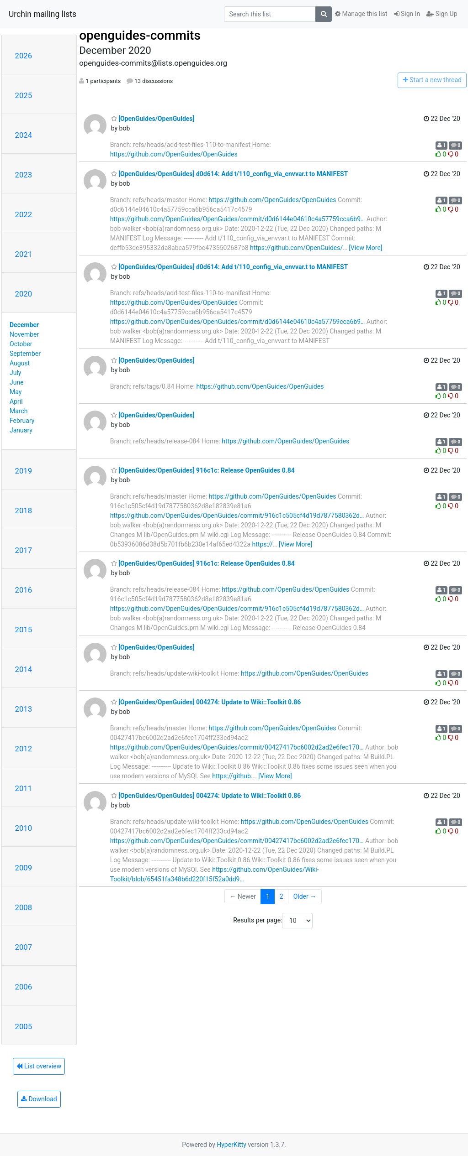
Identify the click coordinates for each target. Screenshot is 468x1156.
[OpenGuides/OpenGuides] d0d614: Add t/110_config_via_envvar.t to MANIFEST (229, 173)
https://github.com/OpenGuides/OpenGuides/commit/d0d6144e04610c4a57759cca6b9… (237, 219)
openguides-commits (140, 35)
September (25, 353)
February (22, 420)
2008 (23, 907)
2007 (23, 947)
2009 (23, 867)
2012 (23, 748)
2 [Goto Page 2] (281, 896)
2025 (23, 95)
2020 (23, 293)
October (21, 344)
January (21, 430)
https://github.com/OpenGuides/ (296, 247)
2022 (23, 214)
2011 (23, 788)
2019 (23, 470)
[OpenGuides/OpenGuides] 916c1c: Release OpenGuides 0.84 (203, 470)
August (20, 363)
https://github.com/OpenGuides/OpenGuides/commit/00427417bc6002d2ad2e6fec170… (237, 747)
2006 (23, 986)
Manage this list (361, 13)
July (15, 372)
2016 (23, 589)
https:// (262, 544)
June (17, 382)
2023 (23, 174)
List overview (38, 1066)
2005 (23, 1026)
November (24, 334)
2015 (23, 629)
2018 (23, 510)
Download (39, 1099)
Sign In (407, 13)
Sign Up (441, 13)
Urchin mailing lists (42, 14)
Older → (305, 896)
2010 (23, 828)
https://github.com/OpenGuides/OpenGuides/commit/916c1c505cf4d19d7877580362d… (237, 515)
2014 (23, 669)
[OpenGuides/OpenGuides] (153, 118)
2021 (23, 254)
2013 (23, 708)
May (15, 392)
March (19, 411)
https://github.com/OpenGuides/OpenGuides (174, 154)
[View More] (365, 247)
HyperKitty (231, 1144)
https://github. (232, 776)
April (16, 401)
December (24, 324)
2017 (23, 550)
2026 (23, 55)
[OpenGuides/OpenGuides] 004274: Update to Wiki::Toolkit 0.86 (206, 702)
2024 (23, 135)
